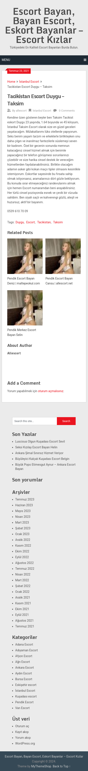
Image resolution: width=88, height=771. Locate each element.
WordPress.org (25, 743)
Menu (6, 60)
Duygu (20, 222)
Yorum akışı (23, 737)
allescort (21, 110)
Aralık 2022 (22, 539)
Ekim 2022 (22, 551)
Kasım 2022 (23, 545)
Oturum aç (22, 726)
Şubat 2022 (22, 586)
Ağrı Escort (22, 662)
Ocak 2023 (22, 534)
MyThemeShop (41, 766)
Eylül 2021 (22, 615)
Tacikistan (44, 222)
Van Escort (22, 708)
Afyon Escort (23, 656)
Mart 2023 (22, 522)
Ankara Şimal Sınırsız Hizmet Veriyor (39, 453)
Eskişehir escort (25, 685)
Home (11, 81)
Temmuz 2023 (24, 499)
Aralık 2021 (22, 597)
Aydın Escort (23, 673)
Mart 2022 (22, 580)
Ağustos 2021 (24, 620)
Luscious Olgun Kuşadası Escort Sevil (40, 441)
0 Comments (67, 110)
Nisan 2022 (22, 574)
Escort (30, 222)
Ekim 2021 (22, 609)
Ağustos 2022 (24, 563)
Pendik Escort (24, 702)
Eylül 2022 (22, 557)
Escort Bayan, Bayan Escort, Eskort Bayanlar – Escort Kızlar (44, 25)
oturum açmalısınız (50, 391)
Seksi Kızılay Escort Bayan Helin (36, 447)
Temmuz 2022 (24, 568)
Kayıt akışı (22, 732)
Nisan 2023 (22, 516)
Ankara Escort (24, 667)
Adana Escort (24, 644)
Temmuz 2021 (24, 626)
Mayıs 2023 (23, 511)
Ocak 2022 (22, 591)
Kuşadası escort (26, 696)
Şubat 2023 (22, 528)
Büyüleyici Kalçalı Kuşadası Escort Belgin (42, 459)
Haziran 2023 (24, 505)
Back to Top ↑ (62, 766)
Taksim (58, 222)
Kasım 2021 (23, 603)
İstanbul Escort (29, 81)
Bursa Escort (23, 679)
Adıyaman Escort (26, 650)
